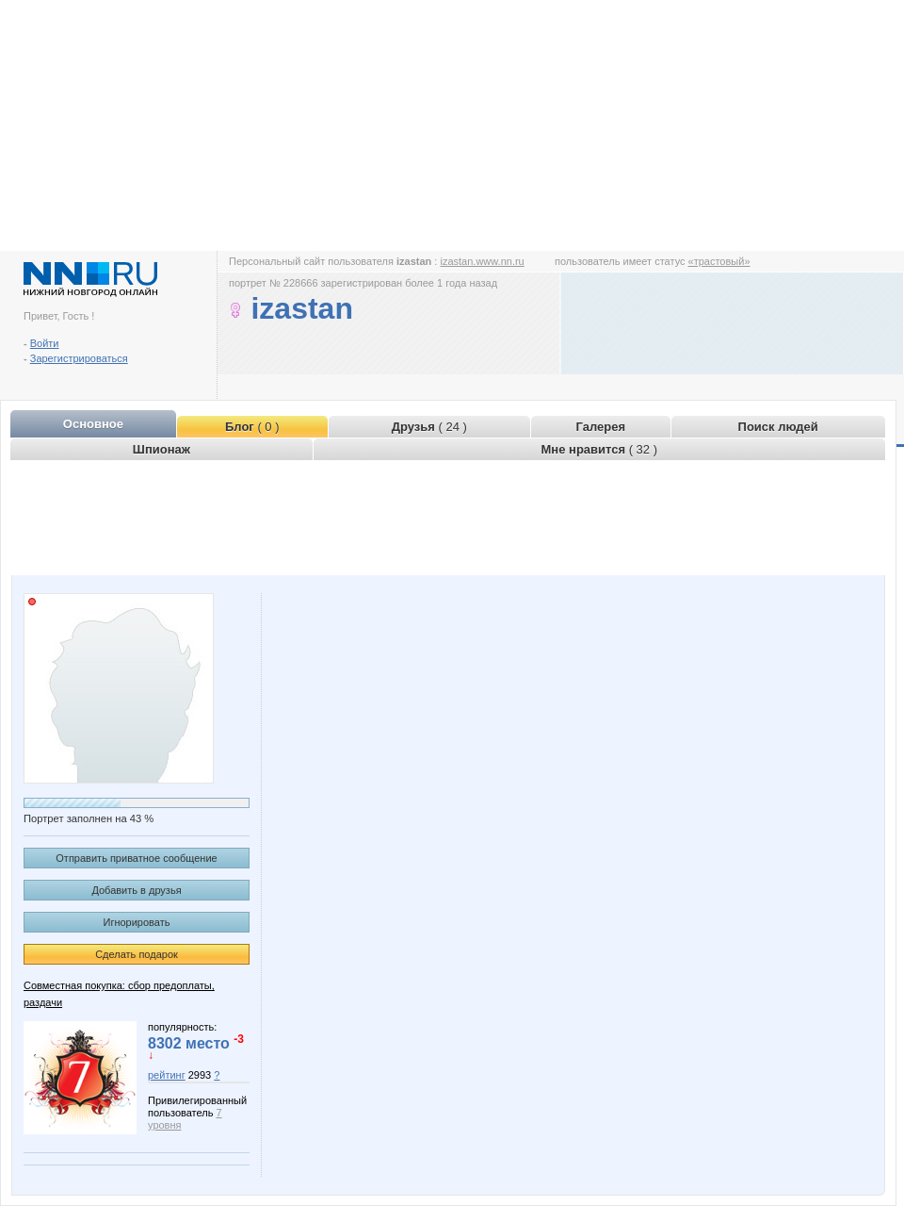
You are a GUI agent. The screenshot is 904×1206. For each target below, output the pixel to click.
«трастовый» (719, 261)
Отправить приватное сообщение (136, 858)
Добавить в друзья (136, 890)
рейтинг (167, 1075)
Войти (44, 343)
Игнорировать (137, 922)
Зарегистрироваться (79, 358)
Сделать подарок (136, 954)
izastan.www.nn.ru (482, 261)
